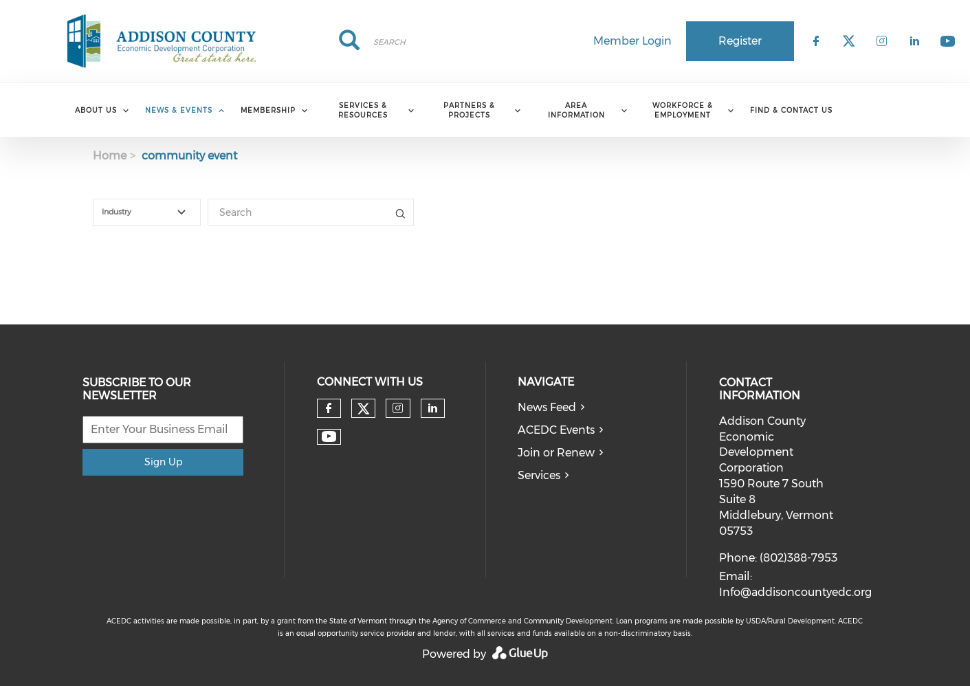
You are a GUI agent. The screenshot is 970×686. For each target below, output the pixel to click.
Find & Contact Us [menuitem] (791, 110)
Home (109, 155)
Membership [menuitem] (268, 110)
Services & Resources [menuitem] (363, 110)
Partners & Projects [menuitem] (469, 110)
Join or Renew (556, 452)
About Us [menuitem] (96, 110)
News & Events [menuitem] (178, 110)
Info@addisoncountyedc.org (795, 592)
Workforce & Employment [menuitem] (682, 110)
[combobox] (147, 212)
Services (539, 475)
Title (400, 212)
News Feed (547, 407)
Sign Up (163, 462)
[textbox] (155, 212)
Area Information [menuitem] (576, 110)
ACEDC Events (556, 429)
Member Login (632, 40)
